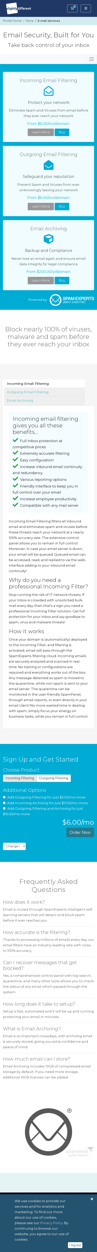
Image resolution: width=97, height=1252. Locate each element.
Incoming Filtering (19, 778)
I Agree (75, 1245)
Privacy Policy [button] (51, 1223)
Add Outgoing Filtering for (44, 797)
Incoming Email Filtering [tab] (28, 384)
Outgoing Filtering (53, 778)
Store (30, 21)
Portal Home (12, 21)
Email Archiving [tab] (20, 400)
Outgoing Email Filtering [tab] (28, 392)
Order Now (80, 832)
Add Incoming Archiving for (45, 803)
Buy (62, 132)
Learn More (41, 132)
